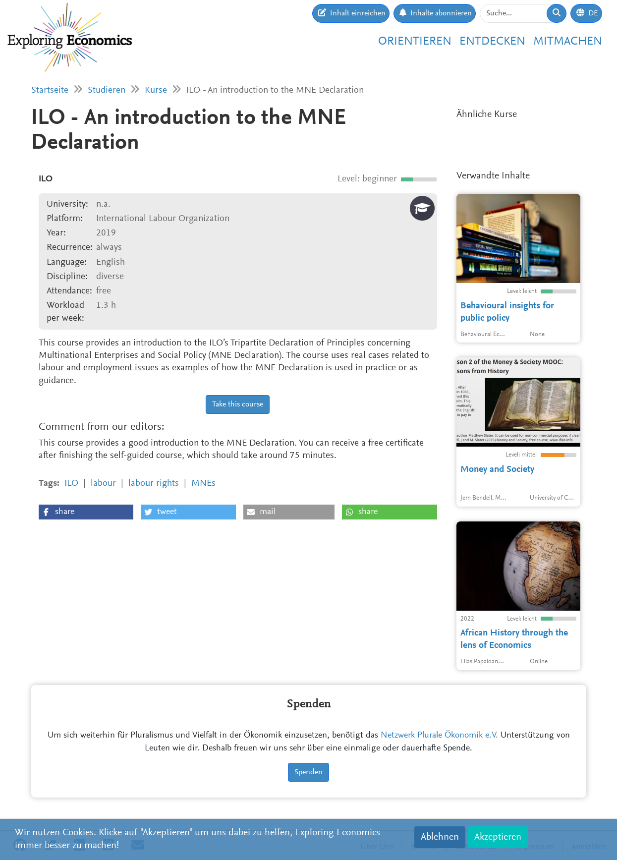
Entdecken (492, 42)
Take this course (237, 404)
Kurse (156, 90)
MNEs (203, 483)
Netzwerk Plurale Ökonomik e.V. (439, 735)
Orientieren (414, 42)
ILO (71, 483)
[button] (86, 512)
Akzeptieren (497, 837)
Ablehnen (440, 837)
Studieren (106, 90)
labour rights (153, 483)
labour (103, 483)
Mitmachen (567, 42)
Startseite (49, 90)
